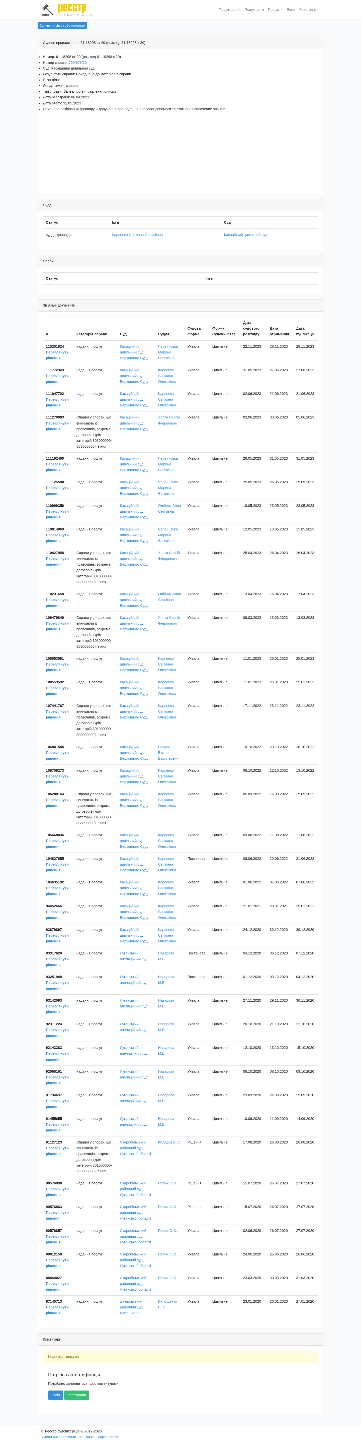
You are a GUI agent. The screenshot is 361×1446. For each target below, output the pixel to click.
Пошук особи (230, 10)
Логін (291, 10)
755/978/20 (78, 63)
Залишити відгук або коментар (62, 25)
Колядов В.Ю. (169, 1142)
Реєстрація (308, 10)
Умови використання (58, 1437)
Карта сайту (108, 1437)
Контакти (87, 1437)
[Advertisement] (180, 151)
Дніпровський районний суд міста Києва (131, 1307)
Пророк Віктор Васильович (168, 752)
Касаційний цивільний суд (245, 235)
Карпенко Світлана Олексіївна (137, 235)
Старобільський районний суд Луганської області (135, 1148)
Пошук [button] (274, 10)
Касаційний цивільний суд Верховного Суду (134, 352)
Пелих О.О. (167, 1183)
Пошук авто (254, 10)
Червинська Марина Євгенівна (168, 352)
